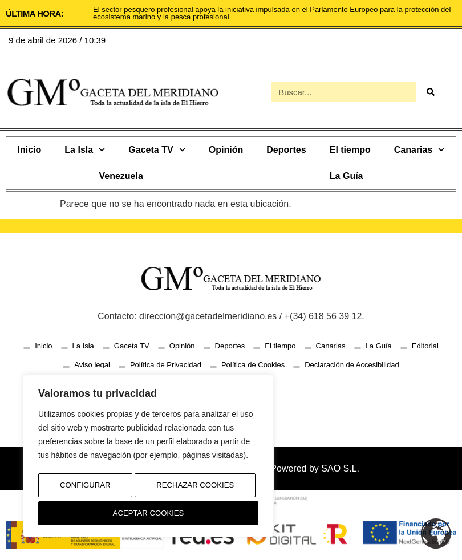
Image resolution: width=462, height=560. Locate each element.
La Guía (346, 176)
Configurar (84, 489)
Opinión (226, 150)
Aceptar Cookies (149, 513)
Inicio (30, 150)
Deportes (286, 150)
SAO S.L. (340, 468)
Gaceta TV (156, 150)
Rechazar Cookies (194, 489)
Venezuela (121, 176)
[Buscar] (430, 92)
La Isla (84, 150)
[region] (148, 459)
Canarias (419, 150)
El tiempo (350, 150)
